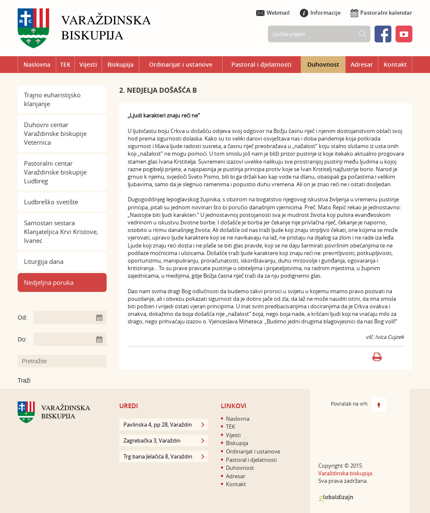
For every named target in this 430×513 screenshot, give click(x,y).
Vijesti (88, 64)
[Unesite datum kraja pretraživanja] (70, 339)
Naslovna (37, 64)
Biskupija (121, 64)
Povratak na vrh (358, 404)
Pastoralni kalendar (381, 12)
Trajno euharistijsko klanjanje (52, 99)
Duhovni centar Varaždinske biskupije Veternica (55, 133)
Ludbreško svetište (51, 202)
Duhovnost (323, 64)
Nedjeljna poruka (48, 282)
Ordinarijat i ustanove (180, 64)
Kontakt (395, 64)
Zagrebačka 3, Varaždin (163, 440)
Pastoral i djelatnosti (261, 64)
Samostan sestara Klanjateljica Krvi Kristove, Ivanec (61, 232)
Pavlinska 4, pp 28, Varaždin (163, 424)
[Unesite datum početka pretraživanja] (70, 317)
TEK (65, 64)
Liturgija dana (43, 261)
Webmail (273, 12)
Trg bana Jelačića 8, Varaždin (163, 456)
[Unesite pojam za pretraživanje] (66, 361)
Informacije (320, 12)
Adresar (362, 64)
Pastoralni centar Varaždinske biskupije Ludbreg (55, 172)
